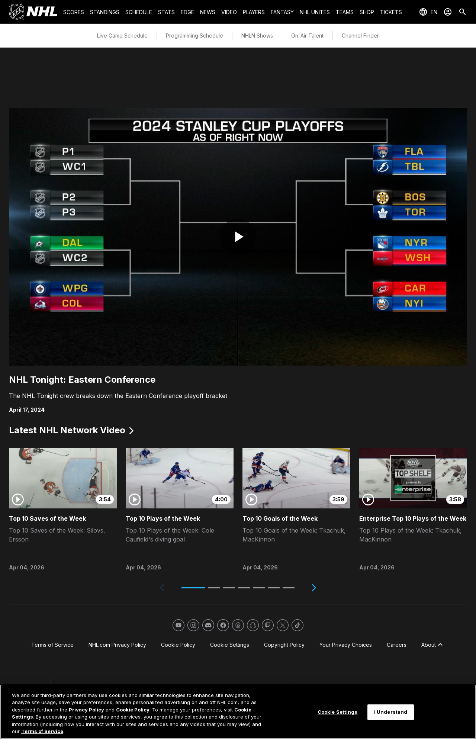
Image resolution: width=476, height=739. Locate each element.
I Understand (391, 712)
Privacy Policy (86, 710)
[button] (193, 587)
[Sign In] (447, 11)
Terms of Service (42, 731)
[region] (238, 711)
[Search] (462, 11)
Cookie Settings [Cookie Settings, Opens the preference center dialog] (338, 712)
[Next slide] (313, 587)
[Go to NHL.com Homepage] (33, 12)
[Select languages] (428, 11)
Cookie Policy (132, 710)
